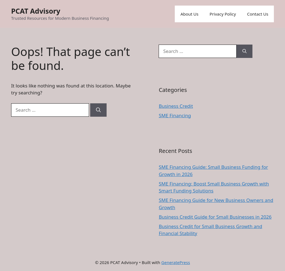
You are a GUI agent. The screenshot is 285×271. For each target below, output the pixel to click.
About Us (189, 14)
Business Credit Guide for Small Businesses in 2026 (215, 217)
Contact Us (257, 14)
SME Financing (175, 115)
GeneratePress (175, 262)
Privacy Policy (223, 14)
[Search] (98, 110)
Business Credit (176, 106)
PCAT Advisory (35, 11)
